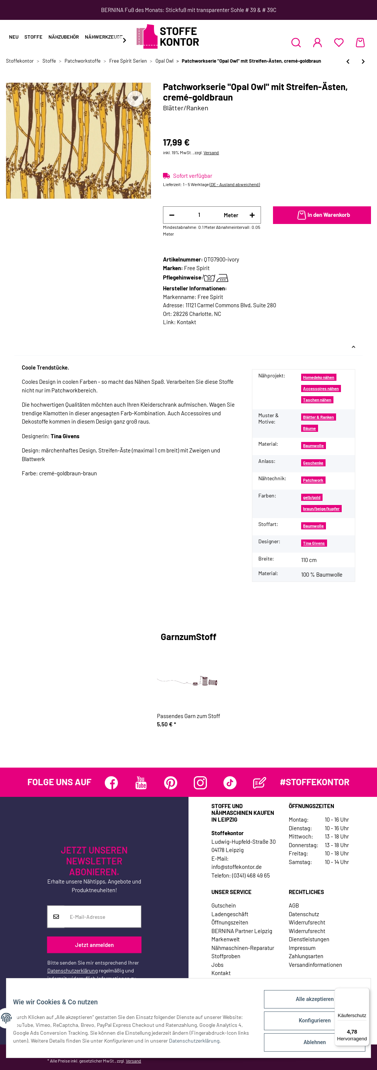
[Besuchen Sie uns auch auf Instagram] (200, 782)
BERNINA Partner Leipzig (241, 930)
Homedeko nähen (318, 377)
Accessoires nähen (321, 388)
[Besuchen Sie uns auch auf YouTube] (141, 782)
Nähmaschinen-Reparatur (242, 947)
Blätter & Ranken (318, 417)
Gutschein (223, 905)
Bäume (309, 428)
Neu (13, 37)
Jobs (217, 964)
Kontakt (186, 322)
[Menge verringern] (171, 215)
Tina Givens (314, 543)
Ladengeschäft (229, 914)
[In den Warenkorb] (322, 215)
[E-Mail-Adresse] (103, 917)
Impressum (302, 947)
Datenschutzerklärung (72, 971)
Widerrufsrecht (307, 922)
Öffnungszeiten (229, 922)
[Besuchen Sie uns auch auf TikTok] (230, 782)
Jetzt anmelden (94, 944)
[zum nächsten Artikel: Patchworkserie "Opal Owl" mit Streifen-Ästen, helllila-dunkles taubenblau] (363, 61)
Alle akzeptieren (309, 1004)
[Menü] (364, 992)
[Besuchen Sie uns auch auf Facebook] (111, 782)
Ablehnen (309, 1043)
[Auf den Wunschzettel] (135, 98)
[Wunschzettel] (339, 42)
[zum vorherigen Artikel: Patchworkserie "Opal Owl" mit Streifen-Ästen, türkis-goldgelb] (348, 61)
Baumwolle (313, 445)
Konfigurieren (309, 1024)
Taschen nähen (317, 399)
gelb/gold (311, 497)
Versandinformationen (315, 964)
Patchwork (313, 480)
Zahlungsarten (306, 956)
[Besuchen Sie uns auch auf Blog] (259, 782)
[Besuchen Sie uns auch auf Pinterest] (170, 782)
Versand (211, 152)
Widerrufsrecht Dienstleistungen (309, 935)
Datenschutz (304, 914)
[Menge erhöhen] (252, 215)
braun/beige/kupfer (321, 508)
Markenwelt (225, 939)
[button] (296, 42)
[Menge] (199, 215)
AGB (294, 905)
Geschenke (313, 462)
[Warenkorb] (360, 42)
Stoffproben (225, 956)
